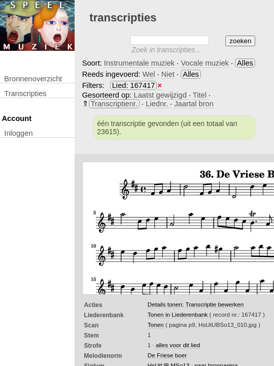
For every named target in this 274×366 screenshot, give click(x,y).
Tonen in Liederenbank (179, 314)
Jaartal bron (193, 104)
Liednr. (158, 104)
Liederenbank (104, 315)
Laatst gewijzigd (161, 95)
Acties (93, 305)
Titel (201, 95)
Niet (168, 74)
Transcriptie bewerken (214, 304)
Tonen (156, 324)
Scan (91, 325)
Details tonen (165, 304)
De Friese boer (167, 355)
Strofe (93, 345)
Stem (91, 335)
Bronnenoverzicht (33, 79)
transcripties (25, 93)
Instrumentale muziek (139, 63)
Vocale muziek (205, 63)
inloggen (18, 133)
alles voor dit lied (178, 345)
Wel (149, 74)
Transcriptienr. (114, 104)
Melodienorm (103, 355)
